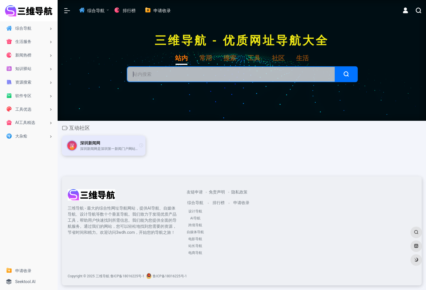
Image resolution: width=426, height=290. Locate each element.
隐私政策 (239, 192)
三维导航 (102, 276)
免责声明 (217, 192)
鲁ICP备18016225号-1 (127, 276)
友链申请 (195, 192)
